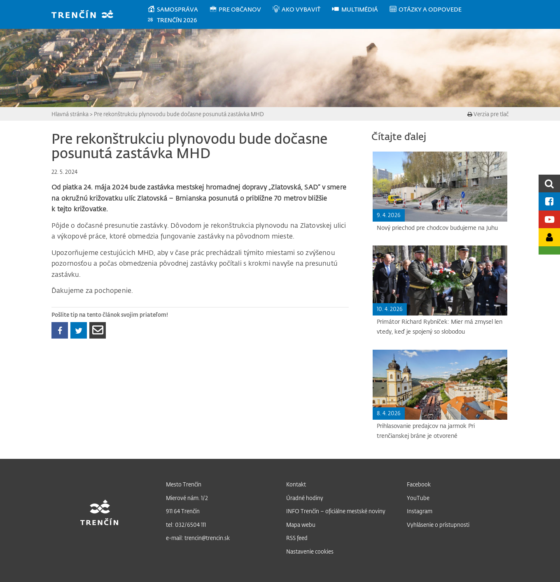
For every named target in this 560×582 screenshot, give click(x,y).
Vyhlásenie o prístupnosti (438, 524)
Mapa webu (300, 524)
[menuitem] (178, 9)
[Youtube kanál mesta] (549, 219)
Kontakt (296, 484)
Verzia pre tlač (488, 113)
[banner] (86, 15)
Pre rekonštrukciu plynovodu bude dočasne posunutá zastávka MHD (179, 113)
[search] (549, 183)
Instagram (419, 510)
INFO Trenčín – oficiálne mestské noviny (335, 510)
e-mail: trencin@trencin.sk (198, 537)
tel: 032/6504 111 (186, 524)
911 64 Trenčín (183, 510)
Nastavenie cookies (310, 551)
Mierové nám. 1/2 (187, 497)
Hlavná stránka (70, 113)
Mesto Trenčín (183, 484)
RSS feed (297, 537)
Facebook (419, 484)
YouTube (418, 497)
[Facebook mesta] (549, 201)
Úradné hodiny (304, 497)
